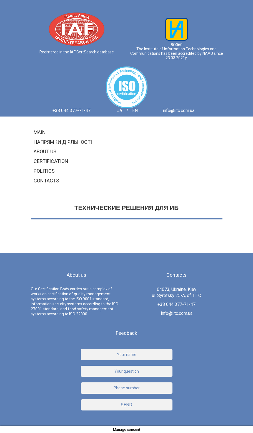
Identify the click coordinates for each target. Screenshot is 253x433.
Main (40, 132)
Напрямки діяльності (63, 142)
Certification (51, 161)
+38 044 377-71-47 (71, 110)
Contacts (46, 181)
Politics (44, 171)
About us (45, 151)
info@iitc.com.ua (178, 110)
